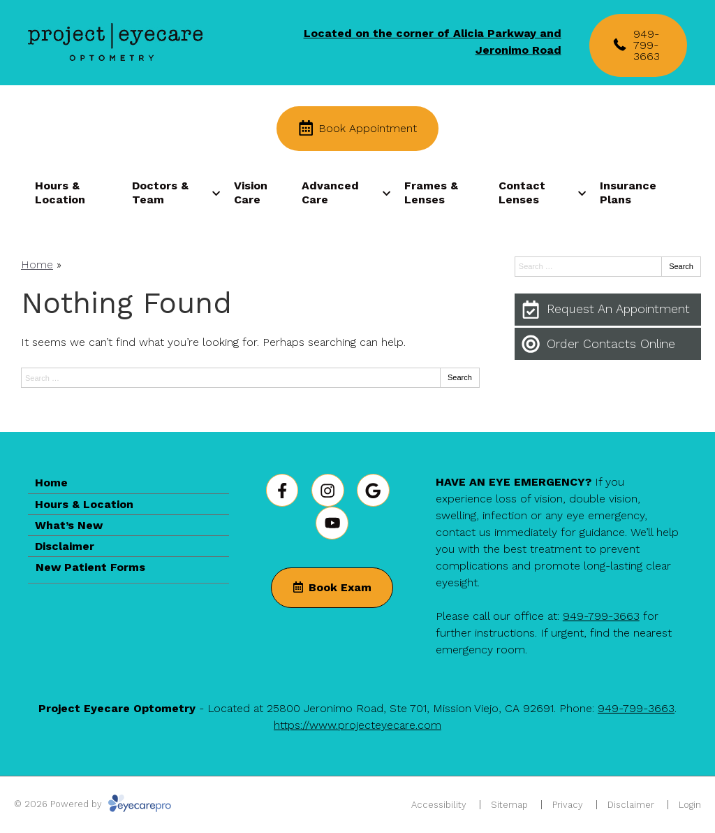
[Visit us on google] (373, 490)
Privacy (567, 804)
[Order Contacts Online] (608, 344)
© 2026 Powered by (92, 804)
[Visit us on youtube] (332, 523)
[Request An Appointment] (608, 310)
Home (37, 264)
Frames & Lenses (431, 192)
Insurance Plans (628, 192)
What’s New (69, 525)
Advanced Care (330, 192)
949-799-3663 (601, 616)
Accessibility (438, 804)
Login (690, 804)
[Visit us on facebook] (282, 490)
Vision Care (250, 192)
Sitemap (509, 804)
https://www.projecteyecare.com (357, 725)
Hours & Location (60, 192)
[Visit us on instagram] (327, 490)
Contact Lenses (522, 192)
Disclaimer (64, 546)
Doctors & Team (160, 192)
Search (460, 377)
